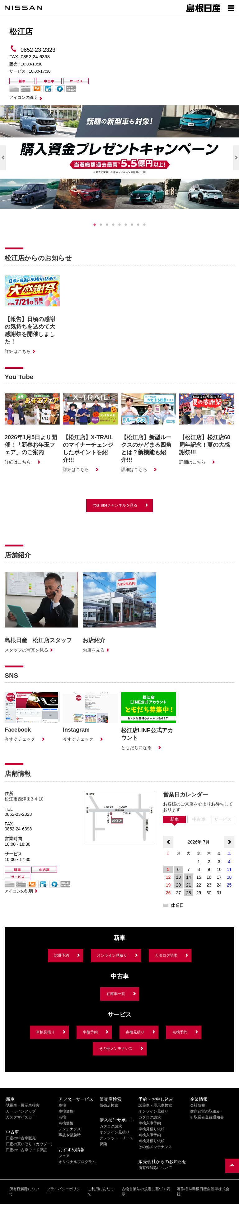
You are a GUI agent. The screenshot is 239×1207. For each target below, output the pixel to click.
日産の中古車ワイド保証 (26, 1150)
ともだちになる (136, 747)
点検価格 (66, 1123)
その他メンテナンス (116, 1048)
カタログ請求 (166, 955)
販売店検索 (109, 1105)
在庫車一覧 (115, 994)
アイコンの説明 (23, 97)
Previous (3, 157)
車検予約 (90, 1032)
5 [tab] (119, 225)
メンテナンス (70, 1129)
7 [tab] (132, 225)
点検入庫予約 (149, 1135)
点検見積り (135, 1032)
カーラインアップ (21, 1111)
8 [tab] (138, 225)
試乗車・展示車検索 (23, 1105)
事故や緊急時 (70, 1135)
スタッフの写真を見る (26, 649)
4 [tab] (113, 225)
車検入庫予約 (149, 1123)
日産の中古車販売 (21, 1138)
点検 (62, 1117)
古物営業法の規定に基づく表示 (146, 1191)
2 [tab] (101, 225)
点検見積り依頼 (151, 1141)
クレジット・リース (116, 1138)
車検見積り (45, 1032)
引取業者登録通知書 (207, 1117)
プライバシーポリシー (63, 1191)
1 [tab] (94, 225)
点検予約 (179, 1032)
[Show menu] (231, 8)
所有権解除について (155, 1168)
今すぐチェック (20, 739)
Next (236, 157)
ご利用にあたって (101, 1191)
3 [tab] (107, 225)
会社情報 (197, 1105)
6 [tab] (126, 225)
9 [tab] (144, 225)
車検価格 (66, 1111)
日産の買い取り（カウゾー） (30, 1144)
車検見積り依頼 (151, 1129)
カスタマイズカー (21, 1117)
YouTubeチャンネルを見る (114, 505)
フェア (64, 1156)
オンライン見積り (112, 955)
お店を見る (94, 649)
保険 (103, 1144)
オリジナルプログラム (77, 1162)
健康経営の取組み (205, 1111)
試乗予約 (61, 955)
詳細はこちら (18, 351)
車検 (62, 1105)
